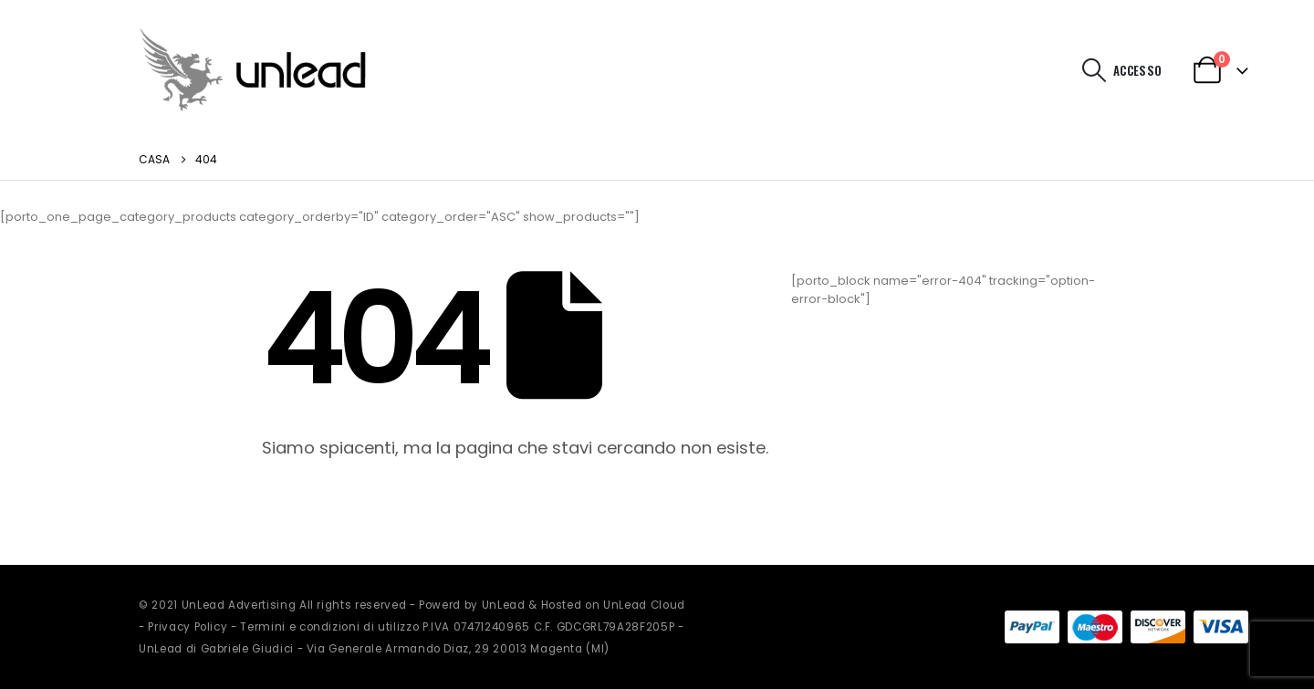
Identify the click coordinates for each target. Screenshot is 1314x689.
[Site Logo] (253, 69)
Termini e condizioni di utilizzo (329, 627)
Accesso (1137, 70)
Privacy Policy (187, 627)
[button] (1094, 70)
